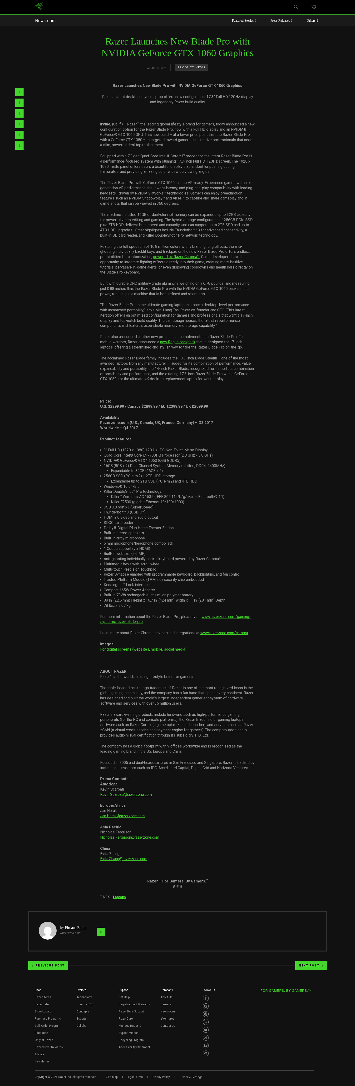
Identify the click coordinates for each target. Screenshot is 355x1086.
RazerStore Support (131, 1011)
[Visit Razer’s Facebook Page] (205, 998)
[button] (38, 991)
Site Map (112, 1077)
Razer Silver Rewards (49, 1047)
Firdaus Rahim (76, 928)
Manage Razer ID (130, 1025)
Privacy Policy (161, 1077)
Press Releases (281, 20)
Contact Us (168, 1025)
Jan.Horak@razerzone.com (122, 816)
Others (312, 20)
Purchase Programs (48, 1018)
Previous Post (48, 965)
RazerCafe (42, 1004)
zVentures (167, 1018)
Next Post (311, 965)
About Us (167, 997)
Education (41, 1033)
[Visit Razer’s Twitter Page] (205, 1022)
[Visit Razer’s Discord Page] (205, 1053)
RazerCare (126, 1018)
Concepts (83, 1011)
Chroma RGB (85, 1004)
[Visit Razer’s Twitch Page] (205, 1045)
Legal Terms (135, 1077)
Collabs (81, 1025)
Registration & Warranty (134, 1004)
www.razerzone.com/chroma (224, 633)
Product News (192, 67)
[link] (39, 7)
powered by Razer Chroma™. (176, 256)
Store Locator (43, 1011)
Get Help (124, 997)
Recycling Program (131, 1040)
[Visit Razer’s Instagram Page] (205, 1006)
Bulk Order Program (47, 1025)
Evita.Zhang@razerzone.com (123, 859)
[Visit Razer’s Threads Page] (205, 1014)
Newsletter (42, 1061)
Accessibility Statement (134, 1047)
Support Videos (128, 1033)
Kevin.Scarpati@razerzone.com (126, 794)
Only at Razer (44, 1040)
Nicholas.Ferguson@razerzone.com (129, 837)
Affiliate (39, 1054)
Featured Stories (244, 20)
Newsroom (45, 20)
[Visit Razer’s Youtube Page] (205, 1029)
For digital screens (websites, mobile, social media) (143, 649)
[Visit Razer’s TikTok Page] (205, 1037)
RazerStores (43, 997)
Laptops (119, 897)
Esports (82, 1018)
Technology (84, 997)
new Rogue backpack (177, 342)
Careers (166, 1004)
